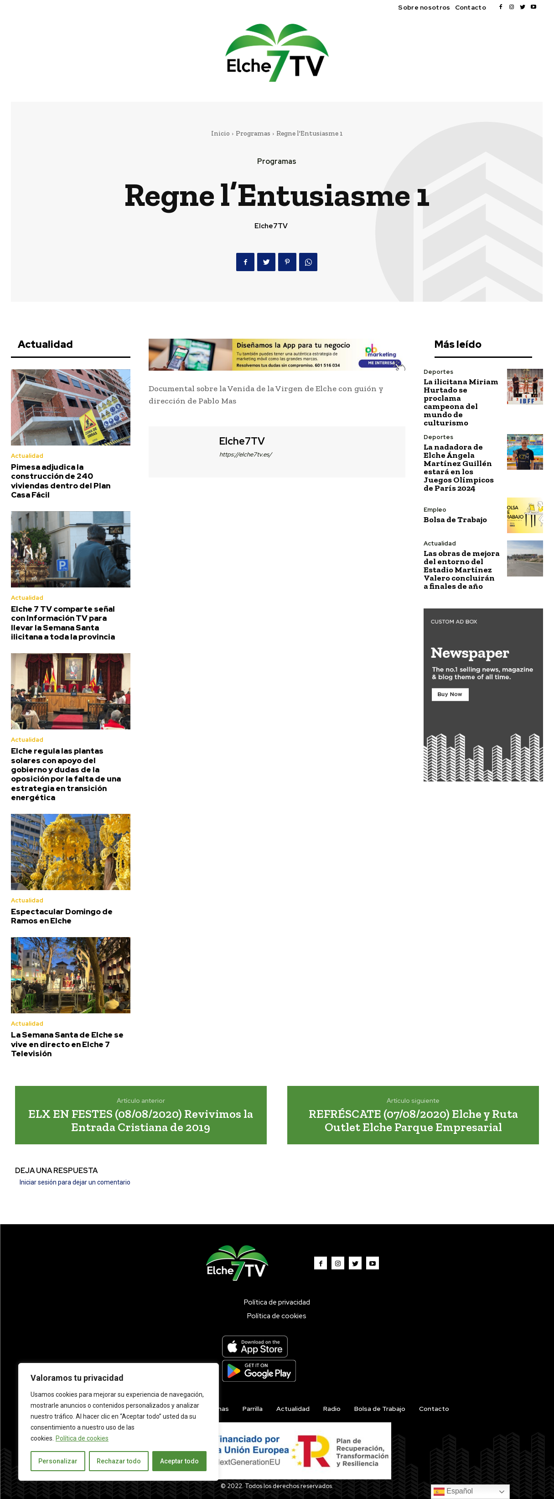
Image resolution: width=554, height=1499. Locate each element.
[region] (118, 1422)
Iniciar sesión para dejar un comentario (75, 1182)
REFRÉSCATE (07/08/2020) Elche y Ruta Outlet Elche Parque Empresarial (413, 1120)
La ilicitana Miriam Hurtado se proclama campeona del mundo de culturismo (461, 402)
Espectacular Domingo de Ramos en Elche (62, 916)
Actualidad (27, 456)
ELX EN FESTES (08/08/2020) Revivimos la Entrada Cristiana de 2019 (140, 1120)
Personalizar (58, 1461)
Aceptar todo (179, 1461)
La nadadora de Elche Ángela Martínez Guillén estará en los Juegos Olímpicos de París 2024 (459, 467)
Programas (253, 133)
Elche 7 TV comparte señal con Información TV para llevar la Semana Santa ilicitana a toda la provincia (63, 623)
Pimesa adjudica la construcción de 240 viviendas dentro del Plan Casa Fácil (60, 481)
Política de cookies (82, 1438)
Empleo (435, 510)
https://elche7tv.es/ (245, 454)
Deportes (438, 372)
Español (453, 1491)
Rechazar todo (119, 1461)
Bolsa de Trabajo (455, 519)
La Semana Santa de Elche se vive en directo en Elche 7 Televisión (67, 1044)
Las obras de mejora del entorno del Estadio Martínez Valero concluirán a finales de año (462, 569)
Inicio (220, 133)
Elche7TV (271, 226)
